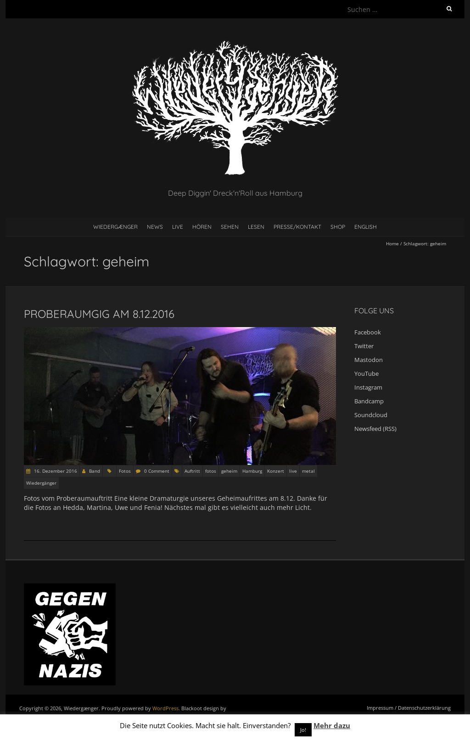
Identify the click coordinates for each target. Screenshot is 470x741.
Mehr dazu (331, 725)
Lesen (256, 226)
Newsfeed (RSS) (375, 428)
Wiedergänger (41, 483)
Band (94, 471)
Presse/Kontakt (297, 226)
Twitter (364, 346)
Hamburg (252, 471)
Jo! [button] (303, 729)
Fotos (125, 471)
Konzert (275, 471)
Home (392, 243)
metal (308, 471)
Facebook (367, 332)
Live (177, 226)
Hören (202, 226)
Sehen (230, 226)
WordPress (165, 708)
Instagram (368, 387)
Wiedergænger (115, 226)
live (293, 471)
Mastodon (368, 360)
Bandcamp (369, 401)
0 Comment (156, 471)
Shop (337, 226)
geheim (229, 471)
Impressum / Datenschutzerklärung (409, 707)
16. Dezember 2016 (55, 471)
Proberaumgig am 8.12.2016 (99, 314)
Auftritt (192, 471)
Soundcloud (370, 415)
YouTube (366, 373)
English (365, 226)
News (155, 226)
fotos (210, 471)
